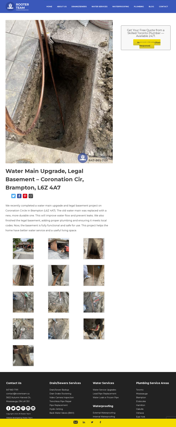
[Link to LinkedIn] (33, 410)
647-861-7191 (12, 390)
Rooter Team (28, 418)
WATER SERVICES (99, 7)
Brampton (141, 397)
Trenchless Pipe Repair (60, 401)
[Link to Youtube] (18, 410)
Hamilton (140, 405)
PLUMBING (139, 7)
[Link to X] (13, 410)
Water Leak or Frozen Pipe (106, 397)
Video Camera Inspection (62, 397)
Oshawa (140, 413)
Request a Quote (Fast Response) (148, 44)
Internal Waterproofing (104, 416)
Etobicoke (141, 401)
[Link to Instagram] (28, 410)
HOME (49, 7)
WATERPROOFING (120, 7)
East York (140, 417)
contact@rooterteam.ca (17, 393)
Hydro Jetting (56, 409)
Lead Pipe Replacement (104, 393)
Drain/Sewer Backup (59, 390)
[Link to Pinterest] (23, 410)
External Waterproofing (104, 413)
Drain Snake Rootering (60, 393)
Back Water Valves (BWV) (62, 413)
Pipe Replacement (59, 405)
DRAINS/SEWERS (79, 7)
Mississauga (142, 393)
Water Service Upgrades (104, 390)
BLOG (151, 7)
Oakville (140, 409)
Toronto (140, 390)
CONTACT (163, 7)
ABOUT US (62, 7)
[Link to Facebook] (8, 410)
